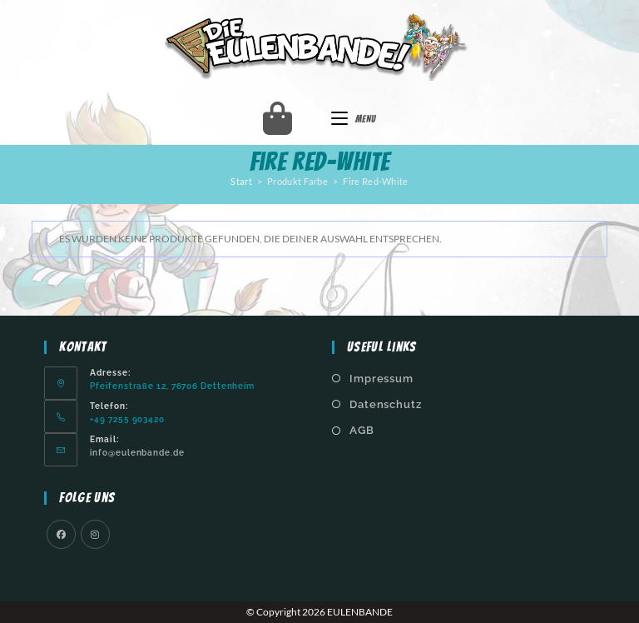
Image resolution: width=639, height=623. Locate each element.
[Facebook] (61, 534)
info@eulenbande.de (137, 452)
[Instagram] (95, 534)
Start (241, 181)
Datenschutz (385, 404)
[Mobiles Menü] (353, 119)
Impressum (381, 378)
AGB (361, 430)
